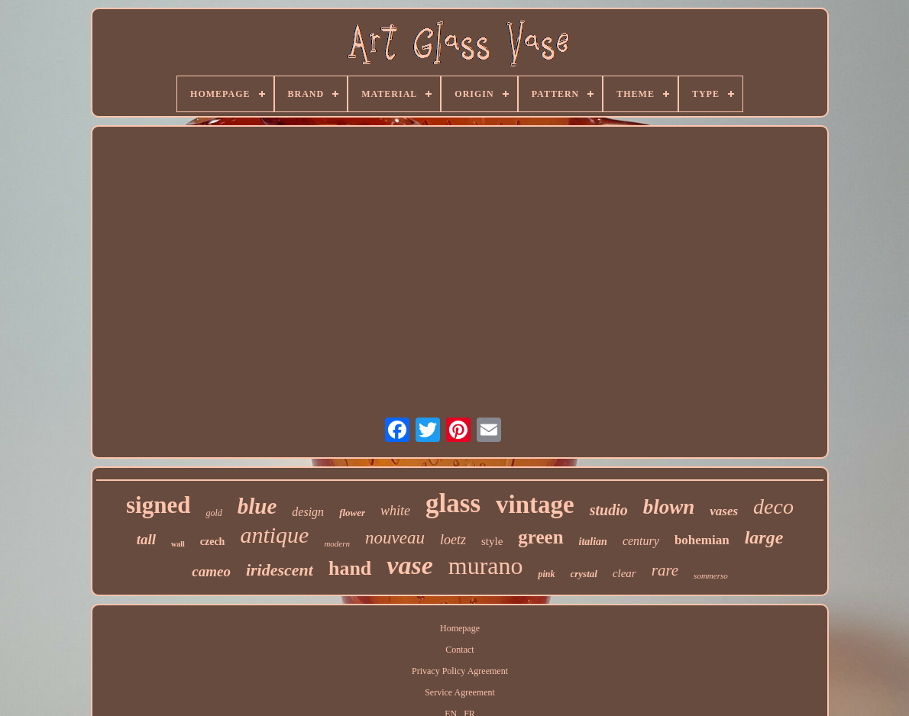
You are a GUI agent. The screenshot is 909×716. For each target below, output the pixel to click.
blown (669, 506)
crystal (584, 573)
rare (665, 570)
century (641, 540)
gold (213, 513)
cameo (211, 571)
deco (773, 506)
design (308, 511)
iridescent (279, 569)
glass (452, 503)
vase (409, 565)
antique (274, 534)
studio (609, 510)
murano (485, 565)
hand (349, 568)
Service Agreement (460, 692)
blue (257, 506)
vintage (535, 504)
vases (724, 511)
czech (212, 541)
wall (178, 544)
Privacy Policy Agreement (460, 671)
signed (158, 505)
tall (146, 539)
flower (352, 512)
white (395, 510)
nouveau (395, 537)
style (492, 541)
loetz (453, 539)
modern (337, 543)
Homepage (460, 628)
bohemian (701, 540)
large (764, 537)
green (540, 537)
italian (593, 541)
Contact (459, 649)
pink (546, 574)
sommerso (711, 575)
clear (624, 573)
